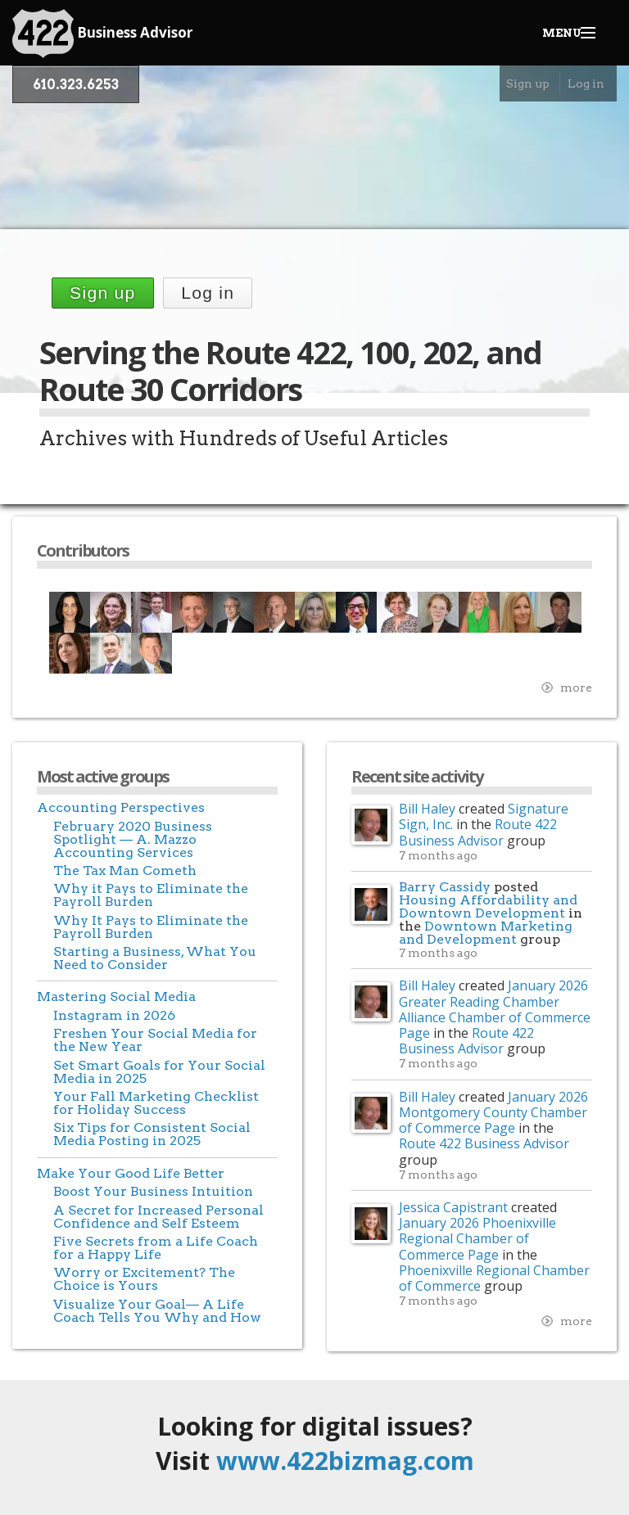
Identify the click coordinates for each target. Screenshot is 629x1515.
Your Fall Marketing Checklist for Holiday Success (156, 1103)
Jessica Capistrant (453, 1207)
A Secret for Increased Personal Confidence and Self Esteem (158, 1216)
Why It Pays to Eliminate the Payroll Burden (150, 927)
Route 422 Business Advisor (478, 832)
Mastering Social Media (116, 996)
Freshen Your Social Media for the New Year (155, 1040)
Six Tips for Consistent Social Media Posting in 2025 (152, 1134)
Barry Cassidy (445, 887)
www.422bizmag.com (345, 1460)
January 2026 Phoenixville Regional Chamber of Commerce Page (477, 1238)
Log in (586, 83)
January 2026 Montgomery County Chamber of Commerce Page (493, 1112)
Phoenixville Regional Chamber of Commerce (494, 1278)
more (576, 687)
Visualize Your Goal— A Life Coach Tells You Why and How (157, 1310)
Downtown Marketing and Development (485, 932)
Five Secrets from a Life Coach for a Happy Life (155, 1247)
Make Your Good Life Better (130, 1173)
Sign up (528, 83)
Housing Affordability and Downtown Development (488, 906)
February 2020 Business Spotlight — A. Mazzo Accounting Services (132, 839)
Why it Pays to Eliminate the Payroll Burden (150, 895)
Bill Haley (427, 809)
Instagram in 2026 (114, 1015)
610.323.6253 (76, 84)
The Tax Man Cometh (125, 870)
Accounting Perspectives (121, 807)
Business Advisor (102, 33)
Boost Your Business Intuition (153, 1191)
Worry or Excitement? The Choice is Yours (144, 1279)
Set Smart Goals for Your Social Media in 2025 (159, 1071)
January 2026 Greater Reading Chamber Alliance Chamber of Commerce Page (495, 1009)
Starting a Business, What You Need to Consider (154, 958)
